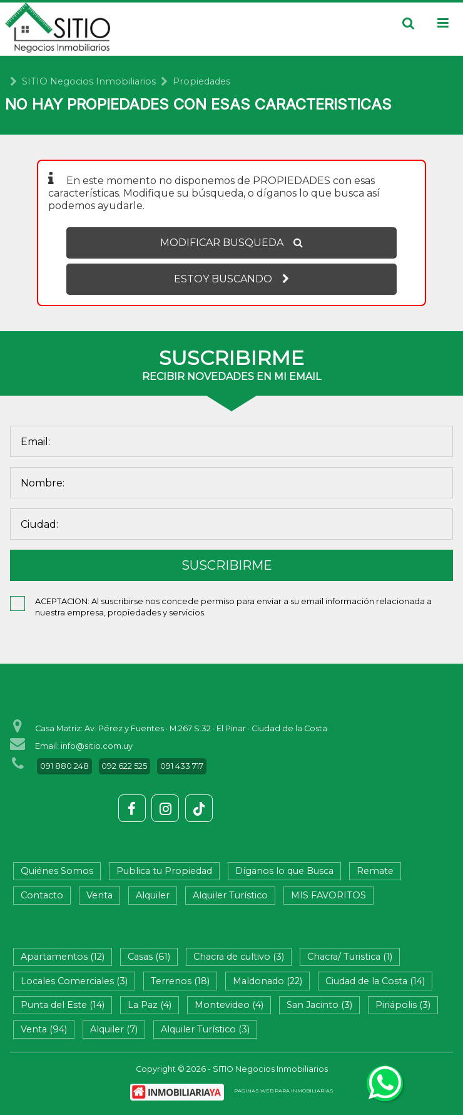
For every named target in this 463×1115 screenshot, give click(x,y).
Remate (375, 870)
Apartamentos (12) (62, 956)
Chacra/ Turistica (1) (349, 956)
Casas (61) (149, 956)
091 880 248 (64, 766)
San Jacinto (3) (319, 1004)
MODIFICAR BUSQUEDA (231, 243)
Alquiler (153, 895)
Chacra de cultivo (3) (238, 956)
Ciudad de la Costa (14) (375, 981)
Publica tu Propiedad (164, 870)
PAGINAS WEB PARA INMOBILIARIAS (283, 1090)
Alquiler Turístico (230, 895)
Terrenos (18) (180, 981)
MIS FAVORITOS (328, 895)
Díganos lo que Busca (284, 870)
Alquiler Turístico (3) (205, 1029)
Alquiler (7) (114, 1029)
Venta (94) (44, 1029)
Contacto (42, 895)
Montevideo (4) (229, 1004)
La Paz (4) (149, 1004)
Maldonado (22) (267, 981)
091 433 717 (181, 766)
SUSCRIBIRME (226, 565)
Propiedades (201, 81)
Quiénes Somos (57, 870)
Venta (99, 895)
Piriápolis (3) (402, 1004)
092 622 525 (124, 766)
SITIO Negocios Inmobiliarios (89, 81)
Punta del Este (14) (62, 1004)
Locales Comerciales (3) (74, 981)
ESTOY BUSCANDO (231, 279)
